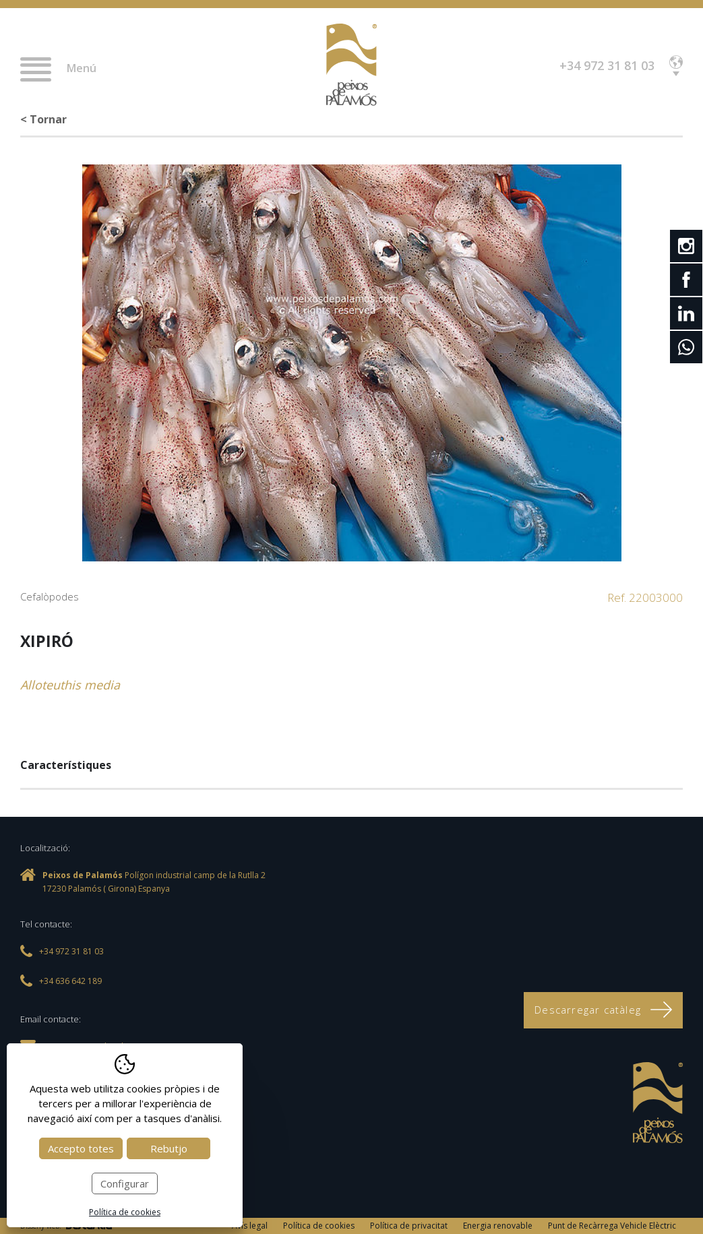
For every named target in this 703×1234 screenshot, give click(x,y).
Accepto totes (81, 1148)
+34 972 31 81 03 (606, 65)
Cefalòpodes (49, 596)
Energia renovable (497, 1225)
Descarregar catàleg (603, 1009)
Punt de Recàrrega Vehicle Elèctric (612, 1225)
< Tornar (43, 119)
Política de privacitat (409, 1225)
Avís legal (250, 1225)
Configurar (124, 1183)
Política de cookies (319, 1225)
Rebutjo (168, 1148)
